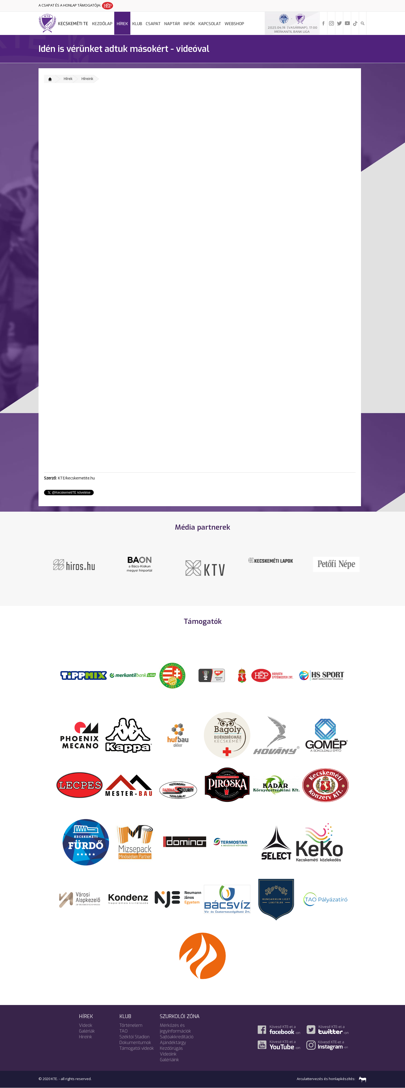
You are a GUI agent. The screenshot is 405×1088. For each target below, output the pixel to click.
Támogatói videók (136, 1048)
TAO (123, 1031)
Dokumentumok (135, 1042)
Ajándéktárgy (173, 1042)
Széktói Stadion (134, 1037)
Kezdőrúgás (171, 1048)
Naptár (172, 23)
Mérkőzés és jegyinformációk (175, 1028)
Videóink (168, 1054)
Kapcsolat (209, 23)
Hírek (122, 23)
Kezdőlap (102, 23)
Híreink (87, 78)
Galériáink (169, 1060)
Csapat (153, 23)
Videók (85, 1025)
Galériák (87, 1031)
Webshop (234, 23)
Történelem (130, 1025)
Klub (137, 23)
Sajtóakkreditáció (176, 1037)
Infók (189, 23)
